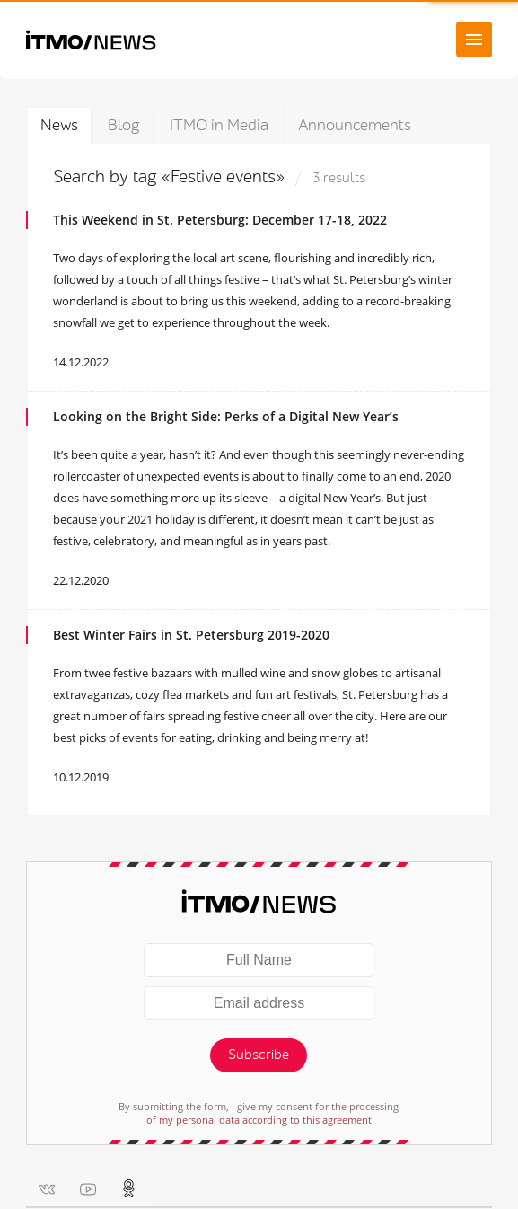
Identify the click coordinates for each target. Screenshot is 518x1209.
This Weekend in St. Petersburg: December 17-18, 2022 (220, 219)
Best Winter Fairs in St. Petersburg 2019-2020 (191, 634)
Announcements (354, 125)
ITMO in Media (219, 125)
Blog (124, 125)
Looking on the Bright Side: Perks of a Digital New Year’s (226, 416)
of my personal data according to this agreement (259, 1119)
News (59, 125)
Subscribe (258, 1054)
